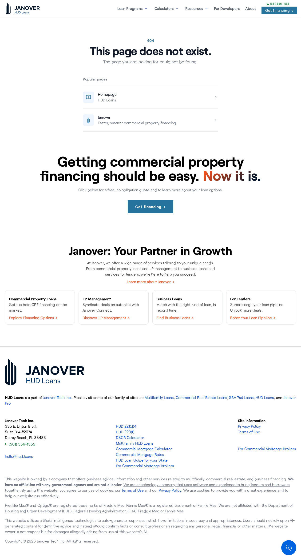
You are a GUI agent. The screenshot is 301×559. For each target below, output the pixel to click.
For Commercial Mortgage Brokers (145, 465)
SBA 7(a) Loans (241, 397)
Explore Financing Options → (33, 317)
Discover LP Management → (106, 317)
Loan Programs (130, 8)
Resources (194, 8)
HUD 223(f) (125, 431)
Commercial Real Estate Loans (201, 397)
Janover (104, 117)
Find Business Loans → (175, 317)
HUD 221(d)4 (126, 426)
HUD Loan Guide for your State (142, 460)
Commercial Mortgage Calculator (144, 448)
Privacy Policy (249, 426)
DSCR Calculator (130, 437)
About (250, 8)
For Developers (227, 8)
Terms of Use (249, 431)
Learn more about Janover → (150, 281)
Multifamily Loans (159, 397)
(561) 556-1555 (277, 4)
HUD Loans (265, 397)
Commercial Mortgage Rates (140, 454)
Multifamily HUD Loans (135, 443)
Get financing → (279, 10)
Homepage (107, 94)
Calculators (164, 8)
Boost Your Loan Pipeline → (253, 317)
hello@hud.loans (19, 456)
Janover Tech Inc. (57, 397)
